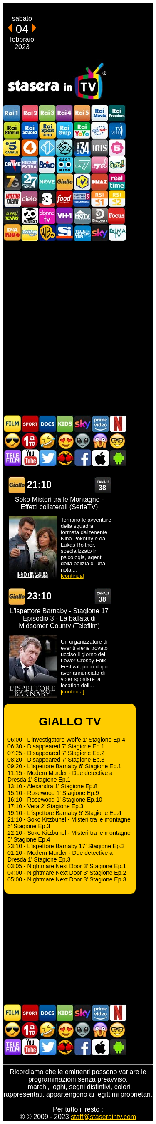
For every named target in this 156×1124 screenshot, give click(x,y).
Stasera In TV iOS (100, 457)
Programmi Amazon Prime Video (100, 423)
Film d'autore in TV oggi (117, 440)
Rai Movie (99, 113)
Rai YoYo (82, 130)
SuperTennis (12, 215)
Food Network (64, 198)
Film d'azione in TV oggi (12, 440)
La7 (82, 164)
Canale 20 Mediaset (29, 215)
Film (12, 423)
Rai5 (82, 113)
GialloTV (64, 181)
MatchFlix (65, 457)
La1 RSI (99, 198)
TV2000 (117, 130)
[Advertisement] (78, 328)
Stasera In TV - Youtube (30, 457)
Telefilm (12, 457)
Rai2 (29, 113)
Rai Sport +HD (47, 130)
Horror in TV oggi (100, 440)
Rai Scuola (29, 130)
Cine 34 (82, 147)
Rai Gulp (64, 130)
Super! (117, 164)
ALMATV (117, 232)
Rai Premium (117, 113)
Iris (99, 147)
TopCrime (12, 164)
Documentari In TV (47, 423)
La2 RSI (117, 198)
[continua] (72, 576)
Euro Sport (99, 130)
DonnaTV (47, 215)
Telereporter (82, 232)
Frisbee (29, 232)
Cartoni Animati (65, 423)
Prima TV (30, 440)
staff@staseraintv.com (103, 1116)
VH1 (64, 215)
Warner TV (47, 232)
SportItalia (64, 232)
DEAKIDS (12, 232)
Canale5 (12, 147)
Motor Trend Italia (12, 198)
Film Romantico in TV (65, 440)
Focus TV (117, 215)
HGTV (82, 215)
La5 (117, 147)
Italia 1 (47, 147)
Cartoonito (64, 164)
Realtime (117, 181)
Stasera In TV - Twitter (47, 457)
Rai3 (47, 113)
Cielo (29, 198)
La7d (99, 164)
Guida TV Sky (82, 423)
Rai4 (64, 113)
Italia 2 (64, 147)
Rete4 (29, 147)
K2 (82, 181)
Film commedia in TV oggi (47, 440)
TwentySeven (29, 181)
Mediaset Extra (29, 164)
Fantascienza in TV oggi (82, 440)
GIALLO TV (16, 484)
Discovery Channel (99, 215)
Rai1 (12, 113)
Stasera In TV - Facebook (82, 457)
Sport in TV (30, 423)
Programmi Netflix (117, 423)
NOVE (47, 181)
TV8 (47, 198)
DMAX (99, 181)
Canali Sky (99, 232)
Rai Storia (12, 130)
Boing (47, 164)
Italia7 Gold (12, 181)
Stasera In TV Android (117, 457)
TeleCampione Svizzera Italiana (82, 198)
